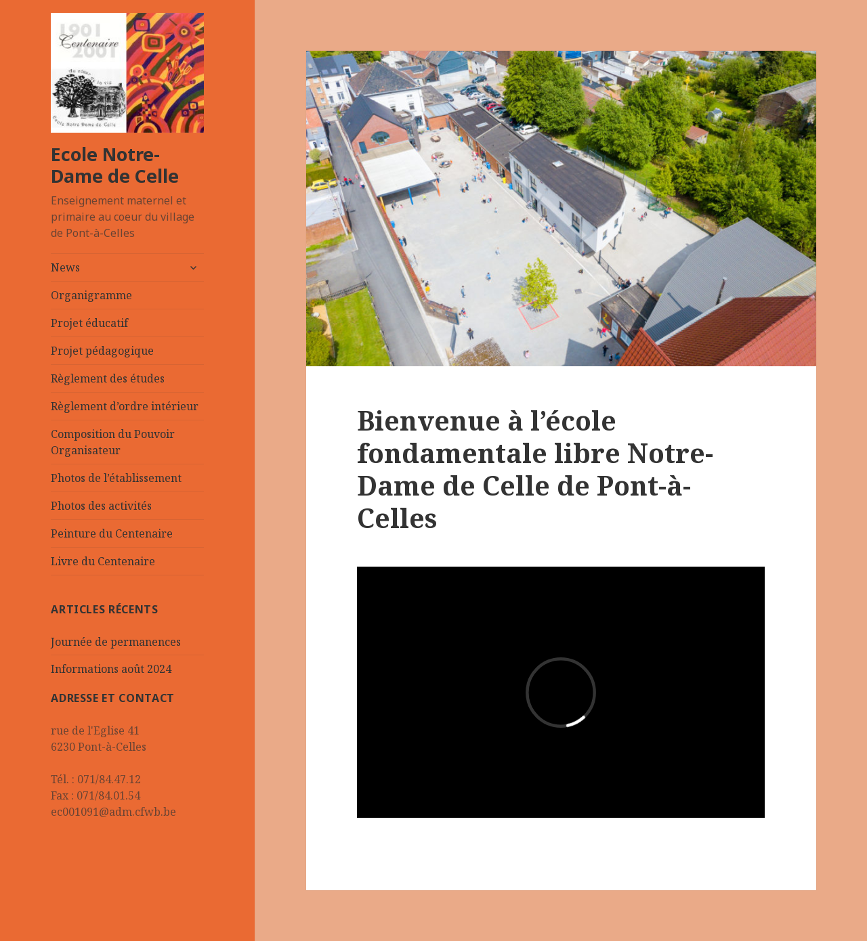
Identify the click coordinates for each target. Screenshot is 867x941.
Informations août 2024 (111, 668)
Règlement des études (108, 378)
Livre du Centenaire (103, 561)
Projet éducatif (89, 322)
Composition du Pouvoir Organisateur (113, 442)
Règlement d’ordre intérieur (124, 406)
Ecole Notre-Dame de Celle (115, 164)
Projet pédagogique (102, 350)
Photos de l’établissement (116, 477)
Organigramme (91, 295)
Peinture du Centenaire (112, 533)
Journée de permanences (116, 641)
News (65, 267)
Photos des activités (101, 505)
